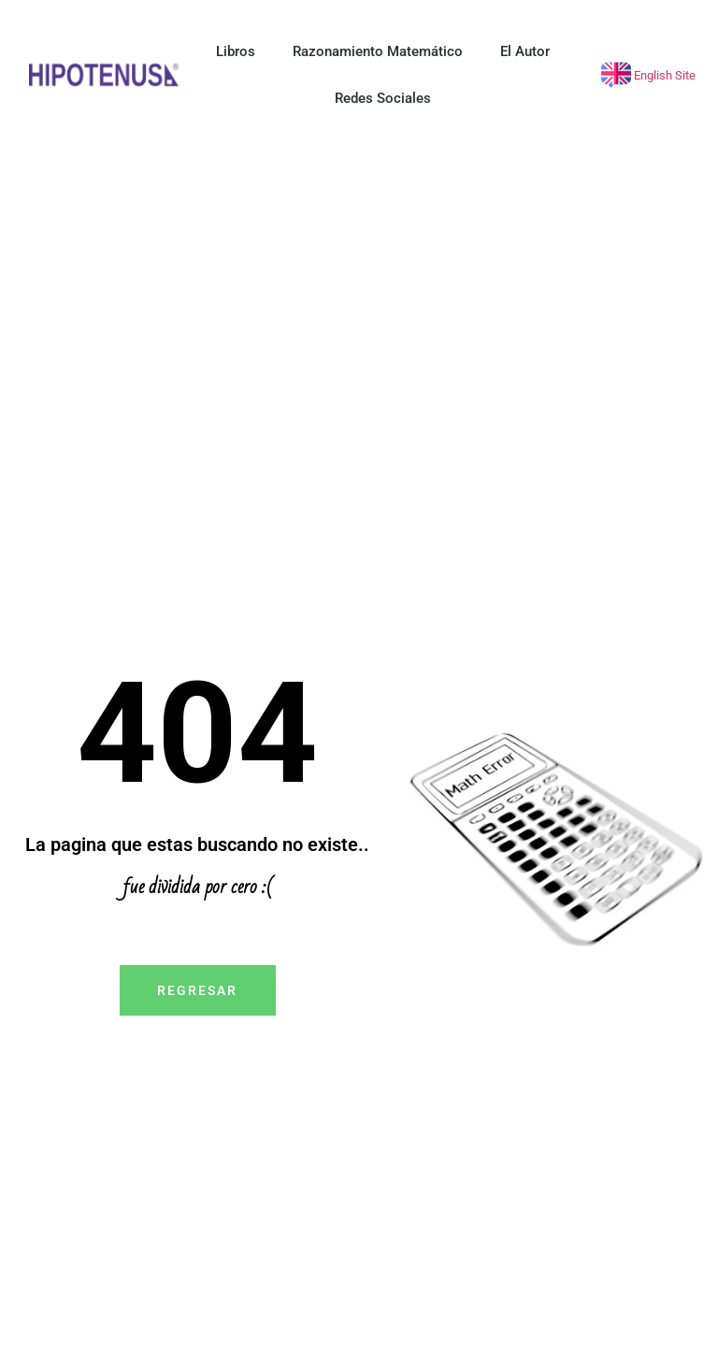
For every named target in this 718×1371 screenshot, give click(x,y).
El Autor (525, 51)
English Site (663, 75)
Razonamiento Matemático (378, 51)
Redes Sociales (383, 98)
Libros (235, 51)
